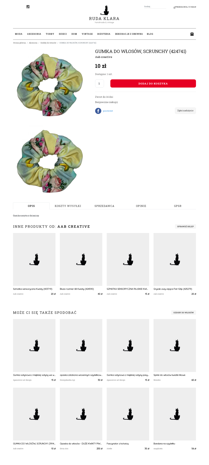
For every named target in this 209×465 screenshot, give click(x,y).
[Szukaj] (165, 6)
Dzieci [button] (63, 34)
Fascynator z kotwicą (118, 443)
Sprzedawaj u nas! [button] (185, 7)
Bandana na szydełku (164, 443)
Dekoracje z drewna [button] (129, 34)
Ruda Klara (104, 16)
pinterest (108, 110)
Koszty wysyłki (68, 206)
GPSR (177, 206)
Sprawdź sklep (185, 226)
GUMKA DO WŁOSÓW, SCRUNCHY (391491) (34, 443)
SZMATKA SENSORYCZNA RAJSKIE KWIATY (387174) (128, 289)
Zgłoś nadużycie (185, 110)
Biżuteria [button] (104, 34)
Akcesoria (33, 43)
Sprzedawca (104, 206)
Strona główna (19, 43)
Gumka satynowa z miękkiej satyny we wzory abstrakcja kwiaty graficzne (34, 375)
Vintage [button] (87, 34)
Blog (150, 34)
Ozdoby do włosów (48, 43)
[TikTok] (27, 6)
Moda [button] (19, 34)
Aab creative (103, 57)
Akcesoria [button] (34, 34)
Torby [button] (50, 34)
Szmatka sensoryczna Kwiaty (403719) (32, 289)
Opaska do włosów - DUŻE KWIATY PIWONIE (81, 443)
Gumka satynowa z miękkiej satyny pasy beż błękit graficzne (128, 375)
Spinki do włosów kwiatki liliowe (169, 375)
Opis (31, 206)
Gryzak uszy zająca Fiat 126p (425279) (173, 289)
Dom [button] (74, 34)
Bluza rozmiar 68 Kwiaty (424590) (77, 289)
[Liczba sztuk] (99, 83)
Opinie (141, 206)
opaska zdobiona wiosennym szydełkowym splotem (81, 375)
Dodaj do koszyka (153, 83)
